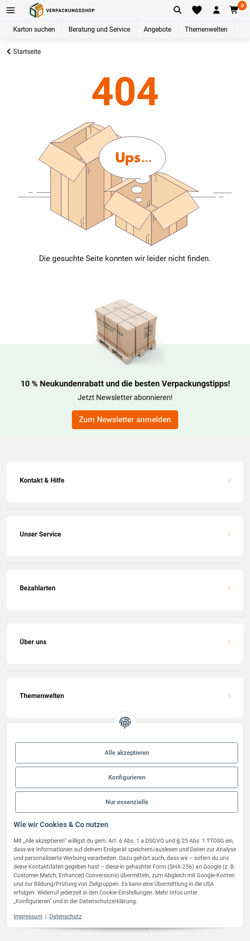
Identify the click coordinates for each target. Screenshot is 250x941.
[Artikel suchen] (177, 10)
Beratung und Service (99, 29)
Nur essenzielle (127, 802)
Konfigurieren (126, 777)
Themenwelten (206, 29)
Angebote (157, 29)
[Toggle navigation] (11, 10)
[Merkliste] (196, 10)
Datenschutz (65, 916)
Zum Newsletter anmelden (125, 419)
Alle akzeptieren (127, 752)
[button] (216, 10)
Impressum (28, 916)
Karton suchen (34, 29)
